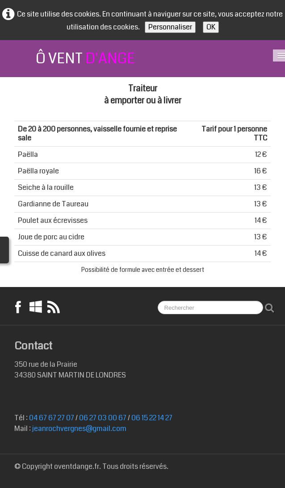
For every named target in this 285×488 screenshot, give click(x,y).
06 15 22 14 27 (151, 418)
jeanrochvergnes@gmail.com (79, 428)
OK (210, 27)
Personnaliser (170, 27)
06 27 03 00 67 (102, 418)
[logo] (74, 58)
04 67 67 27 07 (51, 418)
